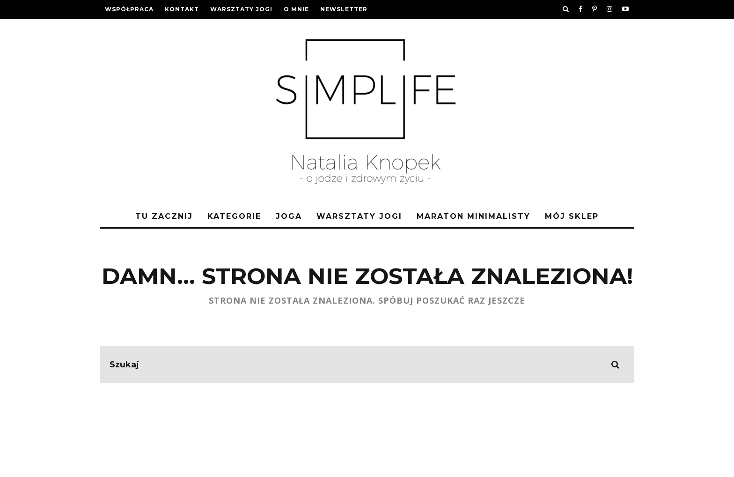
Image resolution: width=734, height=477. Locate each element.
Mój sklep (572, 216)
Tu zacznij (164, 216)
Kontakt (182, 9)
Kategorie (234, 216)
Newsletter (343, 9)
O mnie (296, 9)
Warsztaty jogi (241, 9)
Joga (289, 216)
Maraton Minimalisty (473, 216)
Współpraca (129, 9)
